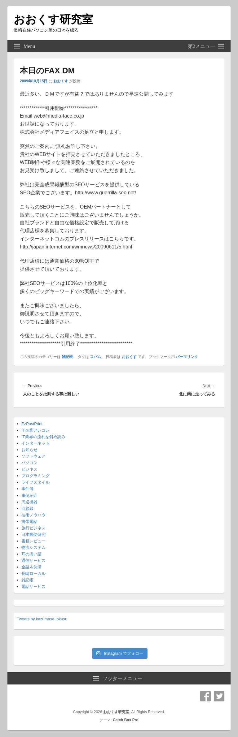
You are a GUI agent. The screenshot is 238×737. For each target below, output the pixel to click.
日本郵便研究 (33, 534)
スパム (95, 357)
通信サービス (33, 560)
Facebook (205, 696)
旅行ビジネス (33, 528)
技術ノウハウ (33, 515)
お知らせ (29, 449)
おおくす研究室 (53, 19)
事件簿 (27, 488)
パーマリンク (187, 357)
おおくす (60, 81)
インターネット (35, 443)
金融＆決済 (31, 567)
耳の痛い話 (31, 554)
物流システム (33, 547)
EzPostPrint (31, 423)
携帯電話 (29, 521)
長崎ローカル (33, 573)
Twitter (219, 696)
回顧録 (27, 508)
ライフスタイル (35, 482)
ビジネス (29, 469)
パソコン (29, 462)
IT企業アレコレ (35, 430)
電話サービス (33, 586)
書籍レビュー (33, 541)
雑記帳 (67, 357)
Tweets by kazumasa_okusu (42, 619)
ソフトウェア (33, 456)
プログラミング (35, 475)
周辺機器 (29, 502)
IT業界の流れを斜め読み (43, 436)
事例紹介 (29, 495)
